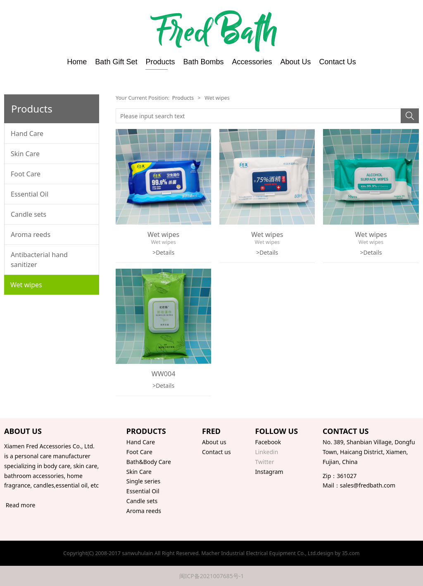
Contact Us (337, 62)
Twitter (264, 462)
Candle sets (28, 214)
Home (77, 62)
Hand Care (27, 133)
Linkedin (266, 452)
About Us (295, 62)
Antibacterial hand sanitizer (39, 259)
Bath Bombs (203, 62)
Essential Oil (29, 194)
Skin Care (25, 153)
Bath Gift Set (116, 62)
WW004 (164, 373)
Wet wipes (26, 284)
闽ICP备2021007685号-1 (211, 576)
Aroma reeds (30, 234)
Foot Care (25, 173)
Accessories (252, 62)
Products (160, 62)
